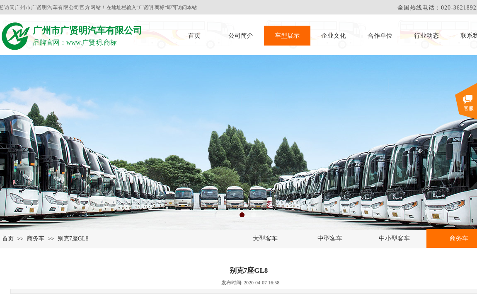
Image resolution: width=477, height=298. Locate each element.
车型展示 (287, 35)
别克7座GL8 (73, 239)
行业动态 (426, 35)
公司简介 (240, 35)
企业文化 (333, 35)
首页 (194, 35)
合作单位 (380, 35)
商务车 (35, 239)
